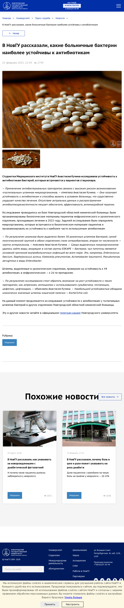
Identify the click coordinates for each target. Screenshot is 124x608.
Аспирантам (79, 560)
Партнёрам (79, 576)
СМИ (75, 565)
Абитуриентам (56, 568)
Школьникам (80, 550)
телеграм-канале (70, 312)
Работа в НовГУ (81, 571)
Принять (50, 604)
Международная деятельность (57, 562)
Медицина (9, 342)
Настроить (72, 604)
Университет (23, 18)
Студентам (54, 555)
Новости (60, 18)
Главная (6, 18)
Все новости (109, 397)
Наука (76, 555)
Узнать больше (73, 597)
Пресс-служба (42, 18)
